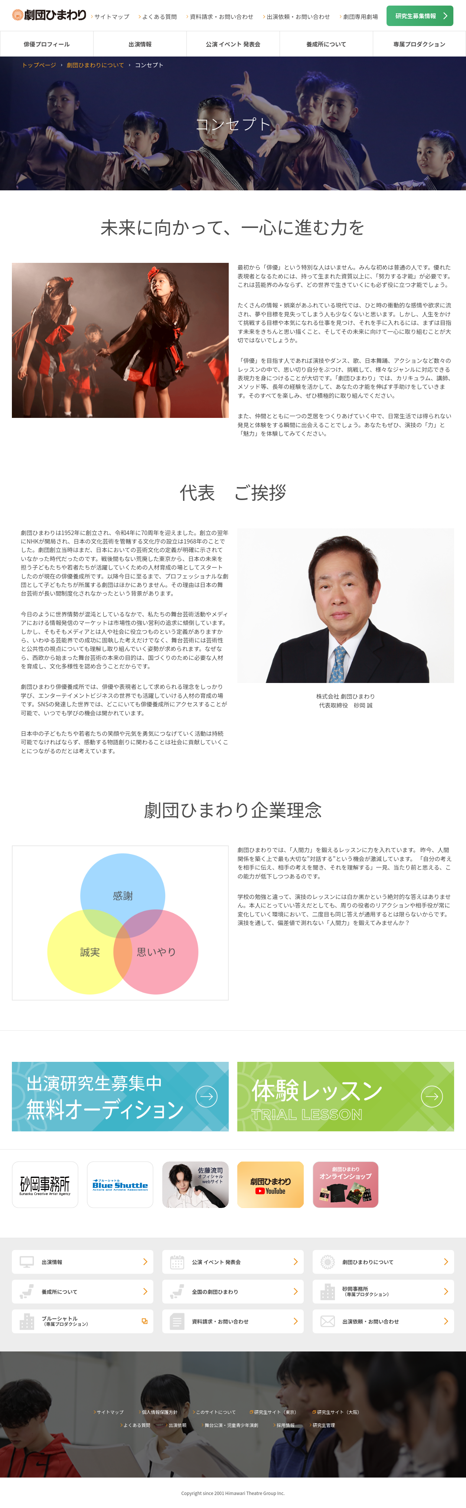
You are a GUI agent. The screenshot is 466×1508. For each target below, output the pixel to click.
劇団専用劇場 (360, 16)
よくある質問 (159, 16)
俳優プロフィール (47, 44)
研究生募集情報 (415, 16)
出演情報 (139, 44)
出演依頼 (177, 1425)
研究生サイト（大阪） (339, 1412)
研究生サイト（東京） (276, 1412)
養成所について (326, 44)
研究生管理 (324, 1425)
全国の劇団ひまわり (215, 1291)
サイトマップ (111, 16)
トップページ (39, 65)
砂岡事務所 (398, 1291)
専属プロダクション (419, 44)
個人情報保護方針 (159, 1412)
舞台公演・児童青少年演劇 (231, 1425)
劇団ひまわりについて (95, 65)
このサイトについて (216, 1412)
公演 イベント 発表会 (233, 44)
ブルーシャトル (97, 1321)
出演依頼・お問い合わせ (298, 16)
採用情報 (285, 1425)
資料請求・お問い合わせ (222, 16)
